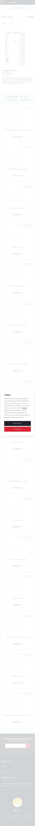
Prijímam (17, 429)
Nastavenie (17, 423)
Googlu (25, 408)
